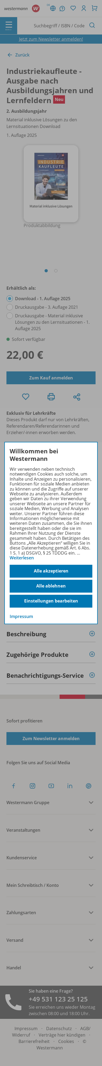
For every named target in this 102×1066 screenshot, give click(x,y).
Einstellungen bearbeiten (51, 601)
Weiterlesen (22, 558)
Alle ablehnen (51, 586)
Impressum (21, 616)
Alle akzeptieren (51, 571)
